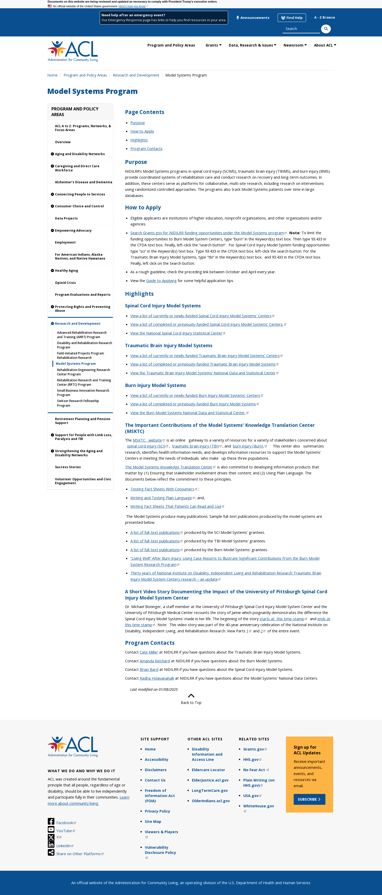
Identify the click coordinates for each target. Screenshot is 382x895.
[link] (80, 154)
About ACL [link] (323, 45)
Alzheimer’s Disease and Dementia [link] (83, 182)
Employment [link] (65, 242)
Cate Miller (149, 652)
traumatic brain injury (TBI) (197, 446)
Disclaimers (156, 769)
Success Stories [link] (68, 467)
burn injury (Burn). (250, 446)
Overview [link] (63, 142)
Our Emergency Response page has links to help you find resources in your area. (164, 20)
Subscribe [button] (309, 799)
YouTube (66, 830)
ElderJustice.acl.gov (210, 780)
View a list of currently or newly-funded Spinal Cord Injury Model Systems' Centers (202, 315)
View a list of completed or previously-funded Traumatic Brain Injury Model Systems (204, 364)
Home (52, 75)
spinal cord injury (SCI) (148, 446)
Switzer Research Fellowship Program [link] (78, 403)
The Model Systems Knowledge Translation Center (170, 466)
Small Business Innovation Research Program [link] (83, 392)
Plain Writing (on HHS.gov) (259, 783)
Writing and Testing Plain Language (163, 497)
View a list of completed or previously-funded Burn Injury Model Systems (195, 403)
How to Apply (142, 131)
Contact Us (155, 780)
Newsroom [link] (293, 45)
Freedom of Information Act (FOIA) (160, 795)
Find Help (291, 17)
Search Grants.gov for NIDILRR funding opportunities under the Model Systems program (208, 232)
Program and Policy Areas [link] (171, 45)
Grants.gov (255, 749)
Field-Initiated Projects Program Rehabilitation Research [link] (80, 355)
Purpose (137, 122)
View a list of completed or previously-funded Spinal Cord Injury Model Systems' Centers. (208, 324)
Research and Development (136, 75)
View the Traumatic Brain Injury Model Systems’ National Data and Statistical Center (204, 372)
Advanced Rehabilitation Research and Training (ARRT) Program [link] (82, 334)
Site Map (153, 821)
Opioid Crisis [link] (65, 282)
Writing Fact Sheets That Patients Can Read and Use (177, 506)
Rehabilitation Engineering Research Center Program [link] (83, 372)
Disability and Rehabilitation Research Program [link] (84, 345)
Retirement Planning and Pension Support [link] (82, 421)
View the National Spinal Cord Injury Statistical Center (178, 333)
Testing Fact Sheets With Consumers (164, 488)
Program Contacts (146, 148)
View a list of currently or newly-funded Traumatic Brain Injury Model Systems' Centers (206, 355)
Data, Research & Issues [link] (251, 45)
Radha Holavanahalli (157, 678)
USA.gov (252, 795)
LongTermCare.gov (210, 790)
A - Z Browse (324, 17)
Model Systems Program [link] (76, 363)
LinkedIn (65, 845)
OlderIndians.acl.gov (211, 800)
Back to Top (191, 699)
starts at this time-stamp (284, 618)
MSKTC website (149, 440)
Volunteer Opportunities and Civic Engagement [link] (83, 481)
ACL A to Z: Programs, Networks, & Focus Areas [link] (83, 128)
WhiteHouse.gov (258, 808)
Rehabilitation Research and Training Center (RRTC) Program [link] (84, 382)
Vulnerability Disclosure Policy (160, 852)
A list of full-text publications (156, 532)
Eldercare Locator (208, 769)
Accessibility (156, 759)
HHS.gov (252, 759)
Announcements (252, 17)
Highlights (139, 139)
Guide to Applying (161, 280)
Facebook (66, 822)
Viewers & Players (161, 833)
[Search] (326, 29)
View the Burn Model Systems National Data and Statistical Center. (189, 412)
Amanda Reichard (155, 660)
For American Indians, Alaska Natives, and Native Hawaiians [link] (80, 256)
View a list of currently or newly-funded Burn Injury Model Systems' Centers (197, 395)
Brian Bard (149, 669)
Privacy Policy (157, 811)
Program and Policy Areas (85, 75)
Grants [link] (212, 45)
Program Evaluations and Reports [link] (83, 294)
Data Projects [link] (66, 218)
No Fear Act (256, 769)
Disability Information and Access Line (207, 754)
